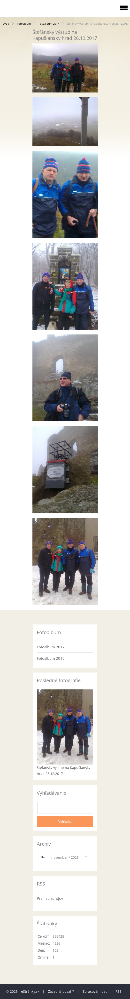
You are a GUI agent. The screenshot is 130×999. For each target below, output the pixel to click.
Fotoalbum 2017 (48, 23)
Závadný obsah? (61, 991)
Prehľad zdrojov (50, 898)
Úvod (5, 23)
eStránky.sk (30, 991)
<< (44, 857)
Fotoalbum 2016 (51, 658)
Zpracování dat (95, 991)
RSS (118, 991)
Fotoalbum (24, 23)
